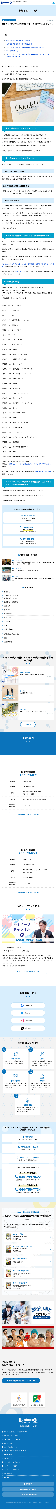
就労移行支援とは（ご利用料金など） (15, 1451)
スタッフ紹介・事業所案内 (12, 1462)
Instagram (28, 1020)
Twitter (28, 1013)
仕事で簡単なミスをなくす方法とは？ (19, 44)
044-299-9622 (28, 1176)
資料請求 (28, 1484)
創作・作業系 (8, 629)
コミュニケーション (11, 598)
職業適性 (7, 610)
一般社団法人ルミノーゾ (43, 471)
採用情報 (6, 1477)
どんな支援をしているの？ (12, 1436)
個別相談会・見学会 (28, 1489)
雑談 (5, 638)
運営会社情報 (8, 1443)
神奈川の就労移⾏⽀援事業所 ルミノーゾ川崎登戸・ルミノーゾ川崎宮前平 (32, 1502)
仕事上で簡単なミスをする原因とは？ (19, 40)
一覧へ (27, 725)
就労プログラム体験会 (28, 1494)
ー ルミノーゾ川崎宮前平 (11, 1470)
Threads (28, 1028)
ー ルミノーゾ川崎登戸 (10, 1466)
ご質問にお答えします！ (12, 634)
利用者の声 (8, 613)
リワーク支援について (10, 1447)
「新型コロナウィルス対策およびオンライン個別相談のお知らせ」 (31, 464)
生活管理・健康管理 (11, 602)
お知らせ (7, 592)
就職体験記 (8, 642)
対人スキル (8, 617)
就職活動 (7, 606)
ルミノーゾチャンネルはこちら (27, 972)
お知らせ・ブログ (9, 1458)
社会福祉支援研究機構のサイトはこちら (20, 1381)
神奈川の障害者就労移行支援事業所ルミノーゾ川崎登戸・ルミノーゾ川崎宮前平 (21, 2)
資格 (5, 625)
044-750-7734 (20, 271)
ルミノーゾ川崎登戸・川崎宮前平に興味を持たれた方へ (25, 47)
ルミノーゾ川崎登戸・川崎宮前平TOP (15, 1432)
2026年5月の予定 (12, 51)
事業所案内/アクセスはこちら (27, 814)
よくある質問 (8, 1473)
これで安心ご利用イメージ (12, 1439)
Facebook (28, 1005)
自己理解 (7, 621)
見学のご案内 (8, 1454)
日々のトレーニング (9, 20)
